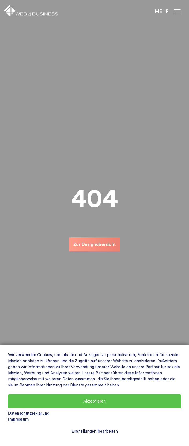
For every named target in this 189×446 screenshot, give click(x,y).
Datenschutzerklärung (29, 413)
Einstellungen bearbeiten (94, 431)
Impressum (18, 419)
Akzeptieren (94, 401)
